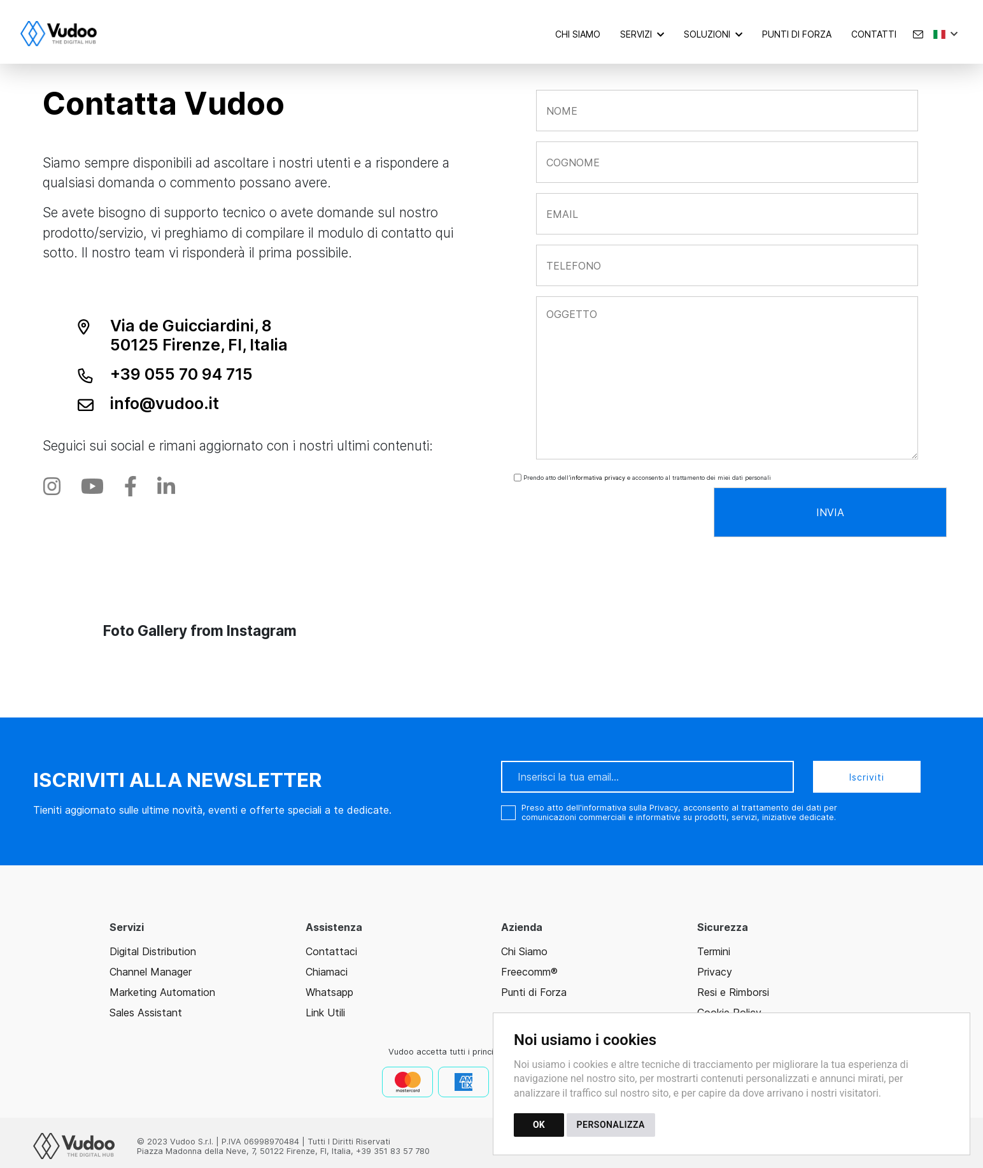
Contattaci (331, 951)
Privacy (714, 971)
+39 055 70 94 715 (181, 374)
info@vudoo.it (164, 403)
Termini (713, 951)
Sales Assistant (146, 1012)
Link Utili (325, 1012)
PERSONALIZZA (611, 1125)
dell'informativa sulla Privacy (622, 807)
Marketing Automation (162, 992)
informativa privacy (597, 477)
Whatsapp (329, 992)
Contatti (873, 34)
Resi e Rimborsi (733, 992)
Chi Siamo (577, 34)
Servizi (636, 34)
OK (539, 1125)
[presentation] (604, 512)
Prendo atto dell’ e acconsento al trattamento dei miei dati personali (646, 477)
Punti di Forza (534, 992)
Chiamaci (327, 971)
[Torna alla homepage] (65, 34)
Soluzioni (707, 34)
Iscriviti (866, 777)
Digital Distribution (153, 951)
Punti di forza (796, 34)
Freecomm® (529, 971)
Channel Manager (151, 971)
